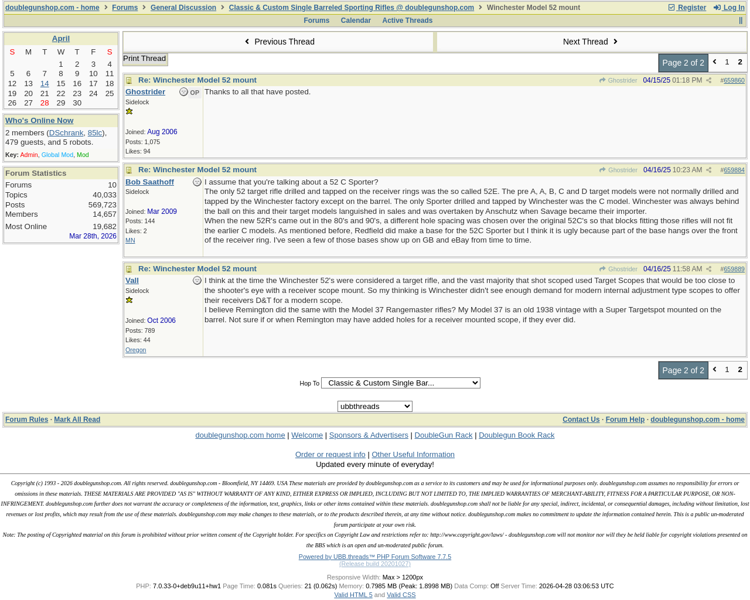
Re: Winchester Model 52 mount (197, 80)
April (61, 38)
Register (686, 8)
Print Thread (144, 58)
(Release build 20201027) (375, 563)
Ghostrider (617, 80)
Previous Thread (278, 41)
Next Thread (592, 41)
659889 (734, 268)
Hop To (309, 383)
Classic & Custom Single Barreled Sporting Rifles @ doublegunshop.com (351, 8)
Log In (729, 8)
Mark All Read (77, 419)
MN (130, 240)
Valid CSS (401, 594)
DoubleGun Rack (444, 435)
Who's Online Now (39, 120)
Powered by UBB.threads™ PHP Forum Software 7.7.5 (375, 556)
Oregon (135, 349)
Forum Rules (26, 419)
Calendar (356, 20)
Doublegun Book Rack (516, 435)
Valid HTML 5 (353, 594)
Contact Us (580, 419)
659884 (734, 169)
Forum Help (625, 419)
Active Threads (408, 20)
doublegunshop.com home (240, 435)
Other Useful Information (413, 454)
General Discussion (183, 8)
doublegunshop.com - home (52, 8)
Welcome (307, 435)
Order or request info (330, 454)
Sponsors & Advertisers (368, 435)
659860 (734, 80)
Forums (125, 8)
